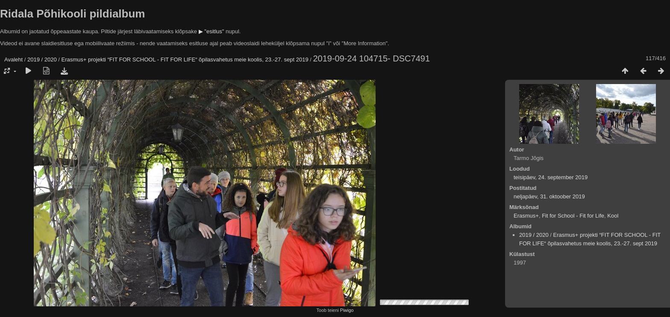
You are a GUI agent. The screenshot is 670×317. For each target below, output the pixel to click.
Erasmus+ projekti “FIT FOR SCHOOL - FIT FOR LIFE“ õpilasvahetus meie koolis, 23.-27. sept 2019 (185, 59)
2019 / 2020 (42, 59)
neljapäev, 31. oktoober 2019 (549, 196)
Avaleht (13, 59)
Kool (612, 215)
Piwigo (347, 310)
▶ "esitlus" (211, 31)
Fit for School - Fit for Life (573, 215)
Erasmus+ (526, 215)
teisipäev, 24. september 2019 (551, 177)
